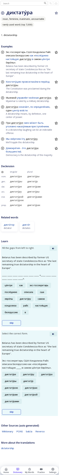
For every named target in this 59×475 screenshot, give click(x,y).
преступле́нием (40, 126)
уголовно (11, 126)
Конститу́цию (13, 81)
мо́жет (33, 122)
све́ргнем (15, 138)
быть (41, 122)
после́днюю (41, 55)
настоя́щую (12, 59)
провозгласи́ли (30, 81)
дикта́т (26, 224)
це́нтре (45, 59)
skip (12, 322)
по (31, 106)
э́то (24, 148)
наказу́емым (24, 126)
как (31, 55)
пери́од (45, 81)
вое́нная (34, 97)
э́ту (23, 138)
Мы (8, 138)
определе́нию (42, 106)
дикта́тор (9, 224)
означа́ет (24, 106)
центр (15, 110)
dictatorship (7, 448)
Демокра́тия (13, 148)
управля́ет (23, 97)
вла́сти (24, 110)
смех (26, 122)
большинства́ (13, 151)
